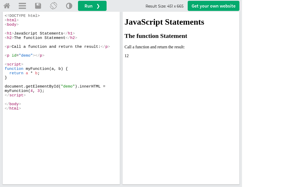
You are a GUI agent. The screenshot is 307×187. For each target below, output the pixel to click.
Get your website (214, 6)
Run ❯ (92, 6)
